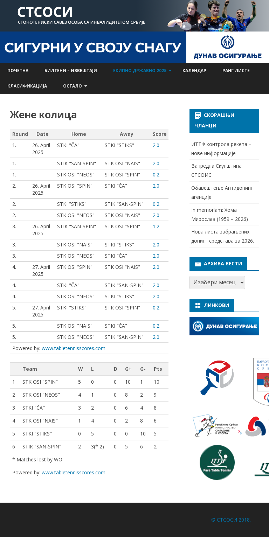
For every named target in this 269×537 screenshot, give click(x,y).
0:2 (156, 174)
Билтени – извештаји (70, 71)
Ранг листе (236, 71)
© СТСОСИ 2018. (231, 519)
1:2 (156, 226)
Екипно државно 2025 (139, 71)
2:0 (156, 145)
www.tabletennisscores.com (73, 348)
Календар (194, 71)
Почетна (17, 71)
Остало (72, 86)
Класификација (27, 86)
